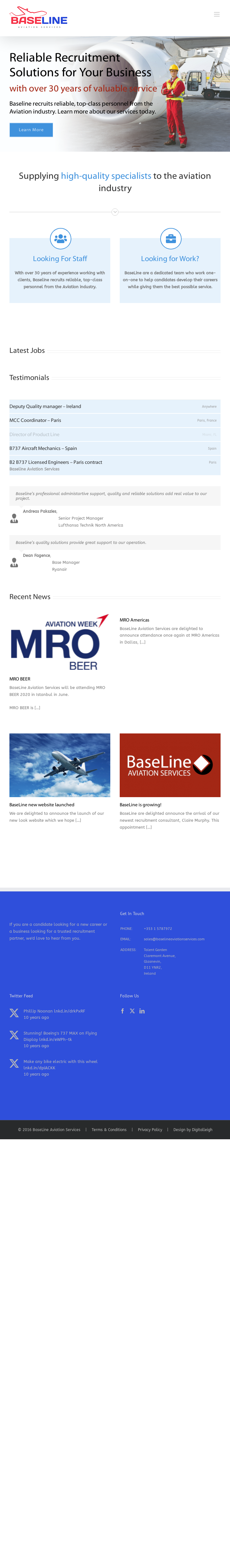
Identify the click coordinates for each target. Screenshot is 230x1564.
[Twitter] (132, 1010)
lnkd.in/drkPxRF (69, 1011)
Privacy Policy (150, 1130)
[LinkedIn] (142, 1010)
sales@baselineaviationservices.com (174, 939)
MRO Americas (134, 620)
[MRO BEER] (59, 641)
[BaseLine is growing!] (170, 765)
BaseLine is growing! (141, 805)
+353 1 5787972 (158, 929)
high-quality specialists (106, 176)
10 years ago (36, 1017)
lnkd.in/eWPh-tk (55, 1039)
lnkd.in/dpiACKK (39, 1067)
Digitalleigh (202, 1130)
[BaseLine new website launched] (59, 765)
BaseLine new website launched (41, 805)
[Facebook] (122, 1010)
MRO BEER (19, 679)
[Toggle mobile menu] (217, 14)
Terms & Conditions (109, 1130)
